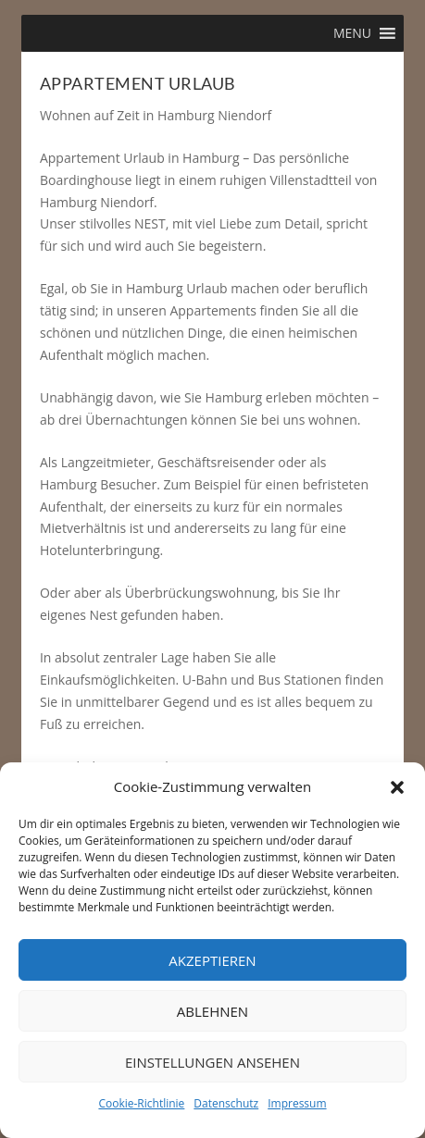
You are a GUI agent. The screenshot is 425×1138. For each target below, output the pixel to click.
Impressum (297, 1103)
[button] (397, 787)
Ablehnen (212, 1011)
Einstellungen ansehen (212, 1062)
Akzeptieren (212, 960)
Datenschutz (226, 1103)
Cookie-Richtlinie (141, 1103)
